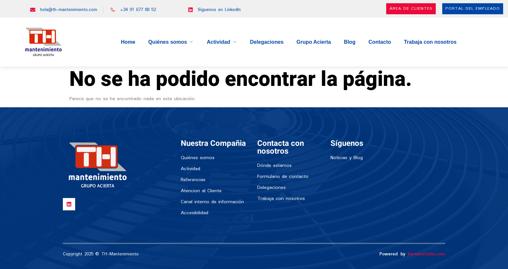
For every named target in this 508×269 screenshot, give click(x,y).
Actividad (222, 41)
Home (128, 41)
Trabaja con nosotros (430, 41)
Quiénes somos (171, 41)
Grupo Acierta (313, 41)
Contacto (379, 41)
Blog (350, 41)
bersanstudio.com (426, 254)
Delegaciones (266, 41)
